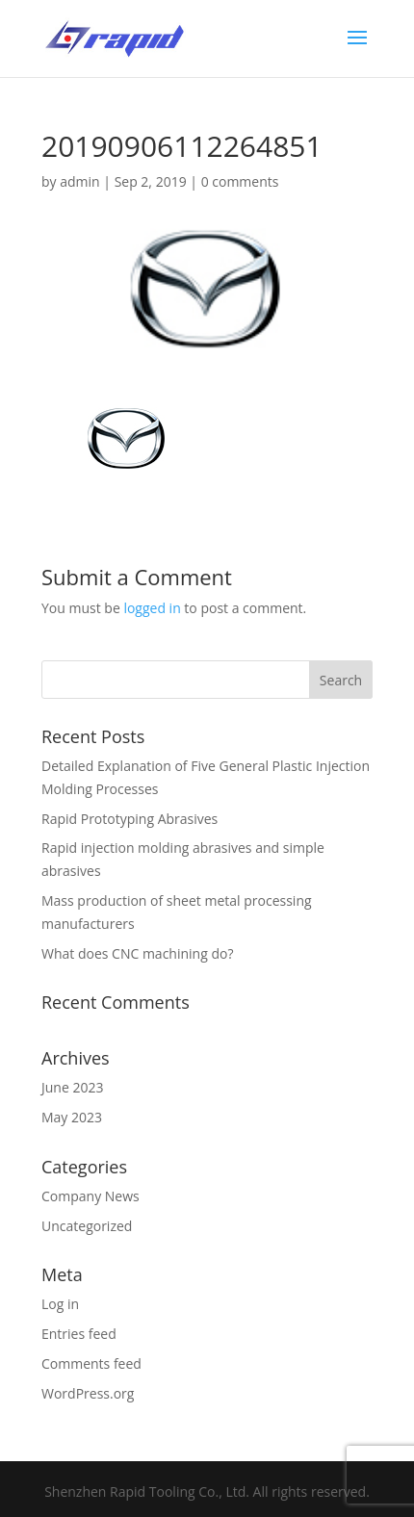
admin (79, 181)
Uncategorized (86, 1226)
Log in (60, 1304)
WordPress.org (87, 1393)
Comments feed (91, 1363)
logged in (151, 608)
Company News (90, 1196)
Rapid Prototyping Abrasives (129, 819)
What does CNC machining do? (137, 953)
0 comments (240, 181)
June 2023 (72, 1087)
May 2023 (71, 1117)
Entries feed (78, 1333)
